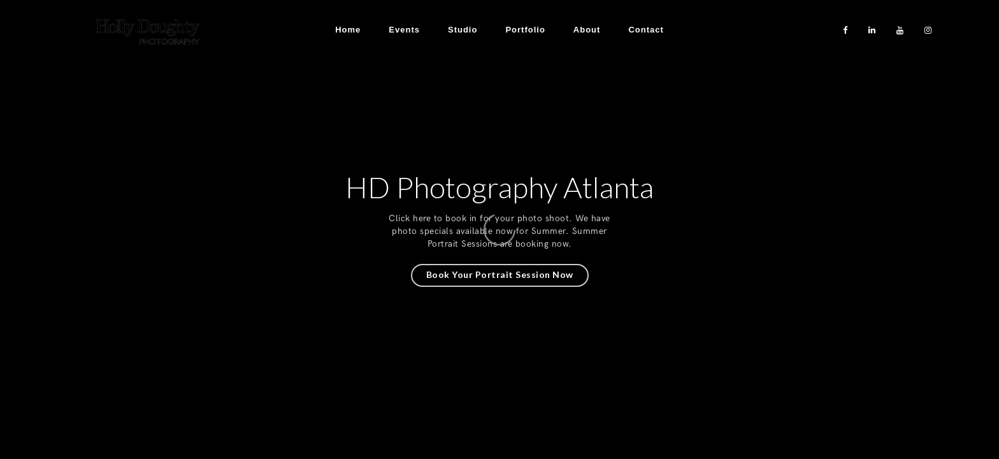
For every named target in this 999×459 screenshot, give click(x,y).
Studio (462, 29)
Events (404, 29)
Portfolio (525, 29)
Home (348, 29)
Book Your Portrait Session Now (499, 274)
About (587, 29)
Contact (645, 29)
